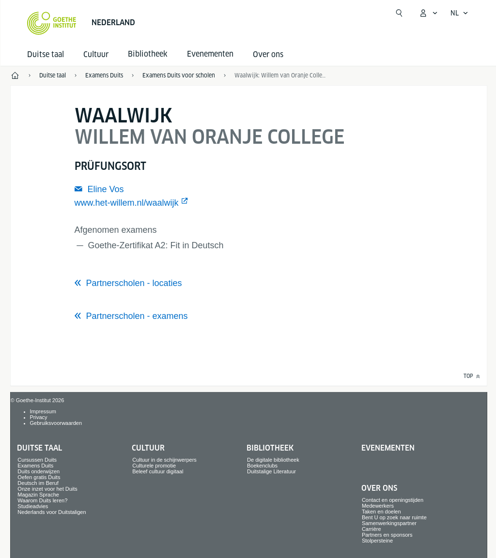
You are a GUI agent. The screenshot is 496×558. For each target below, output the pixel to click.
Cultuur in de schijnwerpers (164, 460)
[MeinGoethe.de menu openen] (428, 13)
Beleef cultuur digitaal (157, 471)
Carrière (371, 529)
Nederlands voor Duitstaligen (51, 512)
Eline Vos (105, 189)
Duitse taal (45, 54)
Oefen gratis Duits (38, 477)
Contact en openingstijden (392, 500)
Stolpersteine (377, 540)
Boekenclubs (262, 465)
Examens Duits (35, 465)
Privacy (38, 417)
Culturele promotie (154, 465)
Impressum (43, 411)
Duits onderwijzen (38, 471)
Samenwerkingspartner (389, 523)
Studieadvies (32, 506)
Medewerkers (378, 506)
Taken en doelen (381, 511)
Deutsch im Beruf (37, 483)
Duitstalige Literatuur (271, 471)
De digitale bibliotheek (273, 460)
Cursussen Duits (37, 460)
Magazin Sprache (38, 495)
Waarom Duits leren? (42, 500)
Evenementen (388, 447)
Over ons (268, 54)
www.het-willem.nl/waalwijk (127, 203)
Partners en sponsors (387, 535)
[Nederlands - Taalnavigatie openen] (459, 13)
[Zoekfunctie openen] (399, 13)
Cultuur (95, 54)
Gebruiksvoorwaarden (56, 423)
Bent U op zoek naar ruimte (394, 517)
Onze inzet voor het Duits (47, 489)
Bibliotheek (270, 447)
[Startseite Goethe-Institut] (51, 23)
